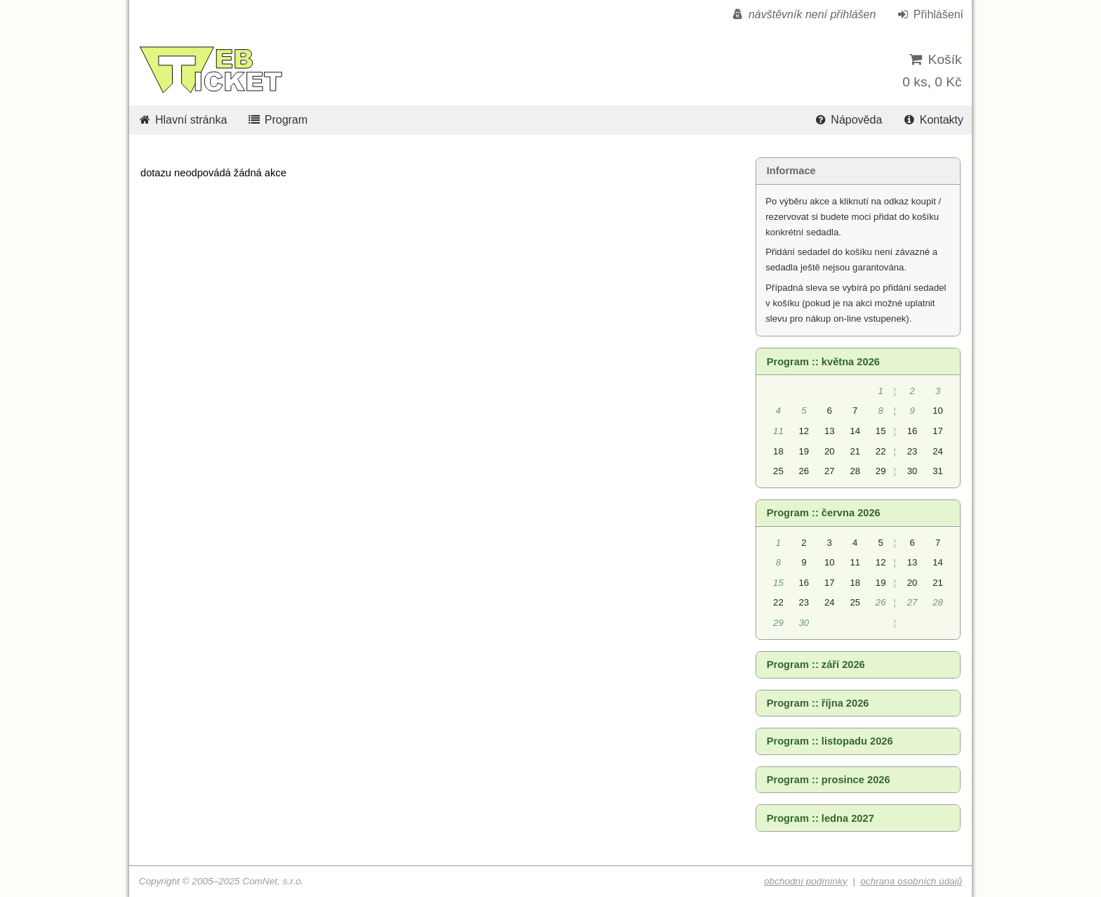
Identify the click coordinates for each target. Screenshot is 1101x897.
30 (912, 471)
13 (829, 431)
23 (912, 451)
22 (881, 451)
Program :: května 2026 (823, 361)
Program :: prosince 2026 (828, 779)
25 (778, 471)
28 (855, 471)
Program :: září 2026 (816, 664)
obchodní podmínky (806, 881)
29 (881, 471)
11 (855, 562)
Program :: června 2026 (824, 512)
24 (937, 451)
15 (881, 431)
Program (277, 120)
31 (937, 471)
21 (855, 451)
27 (829, 471)
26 (804, 471)
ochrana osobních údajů (911, 881)
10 (937, 410)
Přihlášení (929, 14)
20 (829, 451)
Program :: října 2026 (818, 703)
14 (855, 431)
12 (804, 431)
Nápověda (847, 120)
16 (912, 431)
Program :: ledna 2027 (820, 818)
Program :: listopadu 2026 (830, 741)
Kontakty (932, 120)
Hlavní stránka (182, 120)
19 (804, 451)
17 (937, 431)
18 (778, 451)
